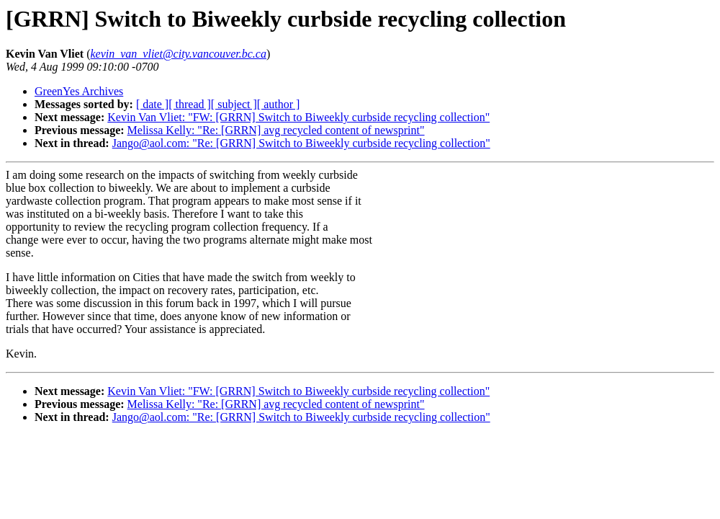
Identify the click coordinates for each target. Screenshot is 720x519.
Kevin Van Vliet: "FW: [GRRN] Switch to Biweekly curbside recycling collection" (298, 117)
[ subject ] (234, 104)
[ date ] (152, 104)
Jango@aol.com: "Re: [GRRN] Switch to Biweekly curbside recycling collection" (301, 143)
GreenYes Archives (79, 91)
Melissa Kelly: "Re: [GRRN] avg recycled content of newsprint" (276, 130)
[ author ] (278, 104)
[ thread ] (189, 104)
